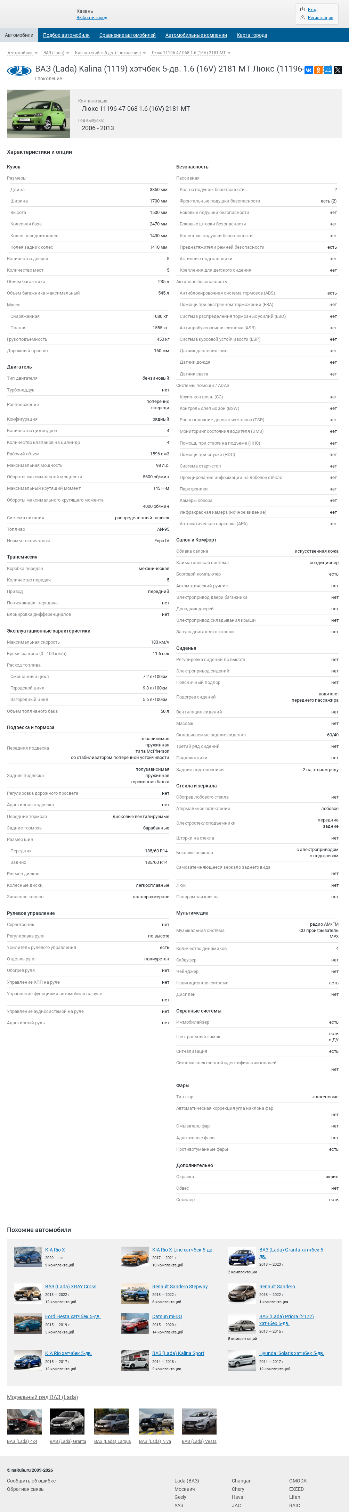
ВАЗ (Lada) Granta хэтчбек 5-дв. (291, 1249)
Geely (180, 1486)
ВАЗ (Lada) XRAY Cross (68, 1279)
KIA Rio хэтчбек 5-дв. (66, 1345)
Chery (237, 1478)
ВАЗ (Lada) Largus (112, 1416)
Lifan (294, 1486)
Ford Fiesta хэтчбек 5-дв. (70, 1309)
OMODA (297, 1471)
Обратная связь (23, 1478)
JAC (236, 1494)
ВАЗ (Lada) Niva (156, 1416)
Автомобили (19, 35)
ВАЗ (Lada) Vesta (199, 1416)
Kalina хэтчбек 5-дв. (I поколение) (108, 52)
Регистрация (320, 17)
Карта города (252, 35)
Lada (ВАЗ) (185, 1471)
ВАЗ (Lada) (53, 52)
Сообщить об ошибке (29, 1471)
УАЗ (178, 1494)
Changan (240, 1471)
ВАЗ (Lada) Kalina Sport (175, 1345)
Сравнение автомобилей (127, 35)
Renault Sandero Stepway (177, 1279)
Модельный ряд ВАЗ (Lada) (42, 1388)
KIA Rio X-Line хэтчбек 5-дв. (180, 1249)
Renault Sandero (275, 1279)
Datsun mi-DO (166, 1309)
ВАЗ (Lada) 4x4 (24, 1417)
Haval (237, 1486)
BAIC (294, 1494)
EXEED (295, 1478)
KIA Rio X (54, 1249)
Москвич (183, 1478)
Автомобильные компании (196, 35)
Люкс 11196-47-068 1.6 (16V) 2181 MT (189, 52)
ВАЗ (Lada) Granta (68, 1416)
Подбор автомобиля (66, 35)
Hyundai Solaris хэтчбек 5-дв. (288, 1345)
